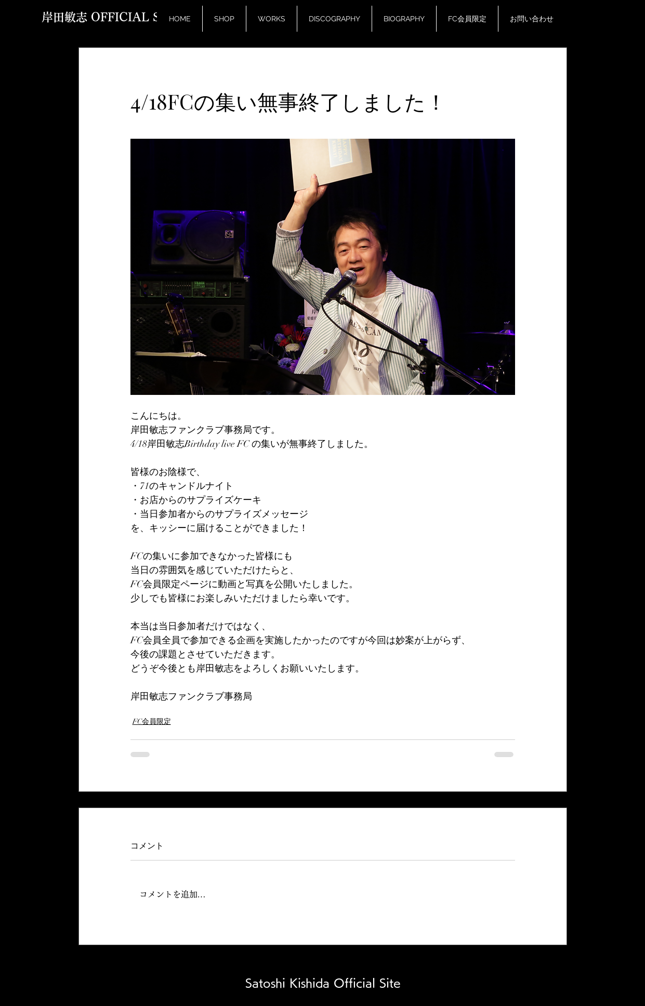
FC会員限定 (152, 721)
